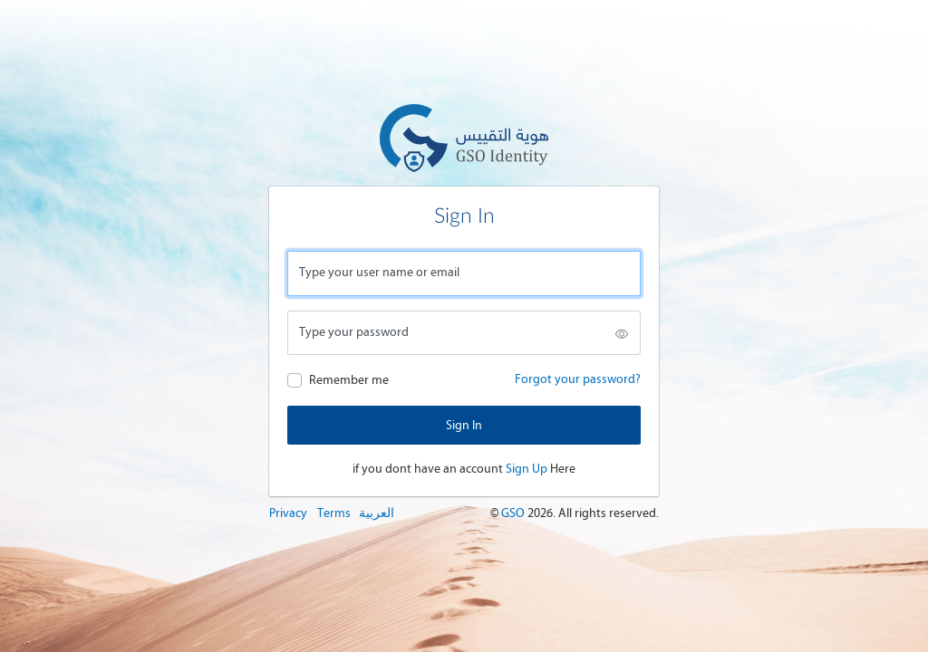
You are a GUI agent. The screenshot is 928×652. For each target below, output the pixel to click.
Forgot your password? (578, 379)
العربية (376, 513)
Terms (334, 513)
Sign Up (526, 468)
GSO (514, 513)
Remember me (349, 380)
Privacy (288, 513)
